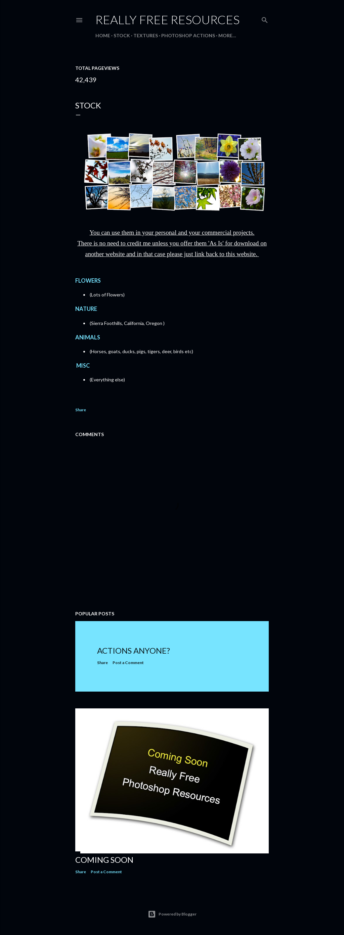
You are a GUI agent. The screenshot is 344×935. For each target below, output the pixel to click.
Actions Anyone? (133, 650)
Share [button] (80, 409)
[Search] (265, 18)
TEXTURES (145, 35)
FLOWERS (89, 280)
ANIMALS (88, 337)
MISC (83, 365)
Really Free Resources (167, 19)
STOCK (122, 35)
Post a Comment (128, 662)
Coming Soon (104, 859)
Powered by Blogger (172, 914)
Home (102, 35)
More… (227, 35)
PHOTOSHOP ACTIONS (188, 35)
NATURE (87, 309)
